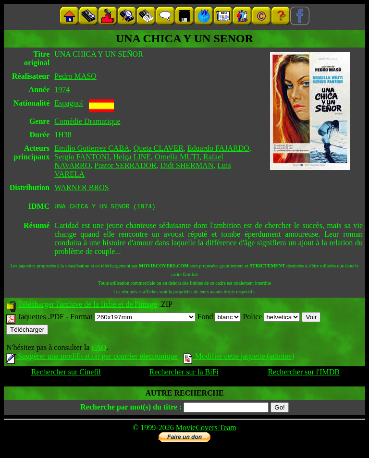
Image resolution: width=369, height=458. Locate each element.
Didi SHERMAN (187, 165)
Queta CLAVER (159, 148)
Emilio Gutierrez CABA (91, 148)
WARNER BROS (81, 187)
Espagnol (68, 103)
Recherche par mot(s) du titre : (131, 408)
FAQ (98, 349)
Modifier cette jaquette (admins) (239, 357)
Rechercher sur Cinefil (66, 373)
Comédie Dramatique (87, 121)
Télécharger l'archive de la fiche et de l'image (87, 305)
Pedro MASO (75, 76)
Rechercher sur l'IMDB (304, 373)
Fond (219, 318)
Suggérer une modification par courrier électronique (92, 357)
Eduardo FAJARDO (218, 148)
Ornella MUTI (177, 157)
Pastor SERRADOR (125, 165)
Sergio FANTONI (81, 157)
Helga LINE (132, 157)
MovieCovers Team (206, 429)
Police (271, 318)
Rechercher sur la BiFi (184, 373)
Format (132, 318)
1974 (62, 89)
